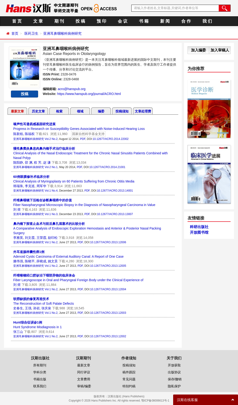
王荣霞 (41, 238)
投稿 (24, 94)
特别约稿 (129, 386)
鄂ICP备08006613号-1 (155, 400)
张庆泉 (46, 308)
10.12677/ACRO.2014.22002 (111, 139)
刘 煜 (17, 209)
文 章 (38, 21)
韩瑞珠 (18, 186)
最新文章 (17, 111)
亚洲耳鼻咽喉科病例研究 (62, 33)
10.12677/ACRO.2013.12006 (108, 242)
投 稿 (80, 21)
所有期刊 (39, 365)
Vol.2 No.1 (51, 167)
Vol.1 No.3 (51, 214)
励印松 (53, 238)
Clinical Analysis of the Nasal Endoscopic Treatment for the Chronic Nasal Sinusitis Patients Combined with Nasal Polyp (90, 153)
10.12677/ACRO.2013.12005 (108, 265)
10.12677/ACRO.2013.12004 (108, 289)
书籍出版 (39, 379)
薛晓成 (41, 261)
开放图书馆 (199, 232)
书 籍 (144, 21)
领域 (80, 111)
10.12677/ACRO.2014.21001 (107, 167)
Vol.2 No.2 (51, 139)
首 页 (17, 21)
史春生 (18, 308)
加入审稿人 (220, 50)
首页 (14, 33)
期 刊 (59, 21)
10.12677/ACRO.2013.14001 (115, 190)
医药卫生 (31, 33)
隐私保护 (174, 386)
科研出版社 (199, 227)
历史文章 (38, 111)
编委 (101, 111)
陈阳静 (18, 162)
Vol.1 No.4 (51, 190)
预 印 (101, 21)
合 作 (186, 21)
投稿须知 (122, 111)
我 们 (207, 21)
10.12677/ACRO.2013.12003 (108, 312)
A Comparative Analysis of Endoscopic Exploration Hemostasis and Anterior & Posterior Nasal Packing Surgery (87, 228)
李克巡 (30, 186)
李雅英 (18, 238)
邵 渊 (28, 162)
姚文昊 (53, 261)
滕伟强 (18, 261)
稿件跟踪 (129, 372)
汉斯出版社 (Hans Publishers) (126, 396)
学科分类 (39, 372)
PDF (82, 139)
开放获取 (174, 365)
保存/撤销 (175, 379)
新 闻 (165, 21)
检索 (59, 111)
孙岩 (36, 308)
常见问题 (129, 379)
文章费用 (83, 379)
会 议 (122, 21)
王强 (28, 308)
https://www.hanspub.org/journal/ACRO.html (89, 94)
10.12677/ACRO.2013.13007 (115, 214)
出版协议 (174, 372)
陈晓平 (30, 261)
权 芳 (37, 162)
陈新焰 (18, 134)
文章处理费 (143, 111)
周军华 (41, 186)
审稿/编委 (84, 386)
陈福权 (30, 134)
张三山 (18, 332)
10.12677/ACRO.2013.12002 (108, 336)
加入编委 (198, 50)
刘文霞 (30, 238)
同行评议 (83, 372)
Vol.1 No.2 (51, 242)
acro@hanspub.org (72, 89)
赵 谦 (47, 162)
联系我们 (39, 386)
